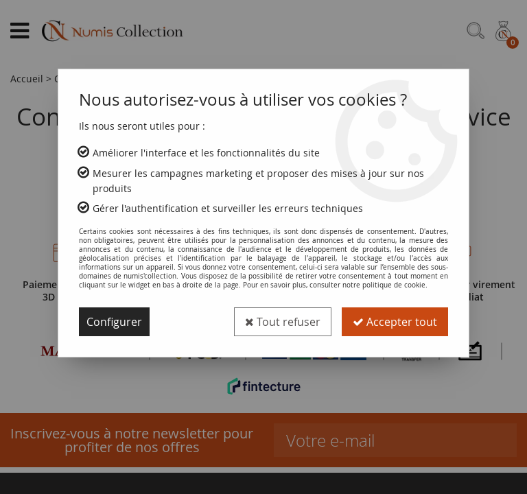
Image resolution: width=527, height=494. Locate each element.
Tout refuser (282, 321)
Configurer (114, 321)
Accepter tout (395, 321)
